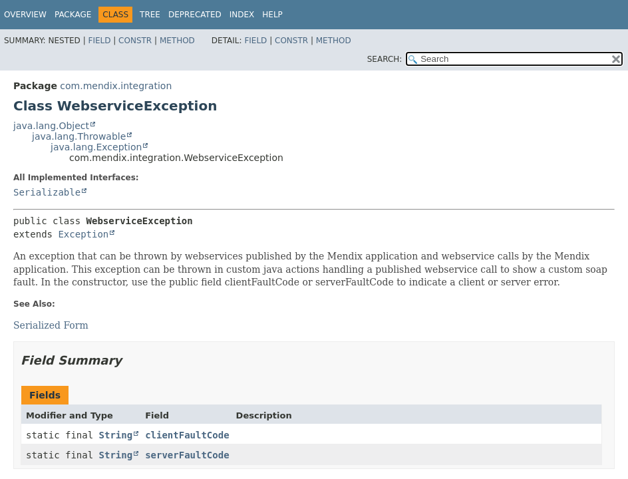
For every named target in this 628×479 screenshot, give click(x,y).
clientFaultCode (187, 435)
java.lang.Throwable (79, 136)
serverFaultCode (187, 455)
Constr (135, 40)
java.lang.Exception (96, 147)
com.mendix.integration (116, 85)
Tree (150, 14)
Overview (25, 14)
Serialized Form (50, 325)
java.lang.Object (51, 125)
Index (242, 14)
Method (177, 40)
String (116, 435)
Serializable (46, 192)
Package (73, 14)
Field (99, 40)
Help (272, 14)
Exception (83, 234)
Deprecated (195, 14)
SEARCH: (384, 59)
